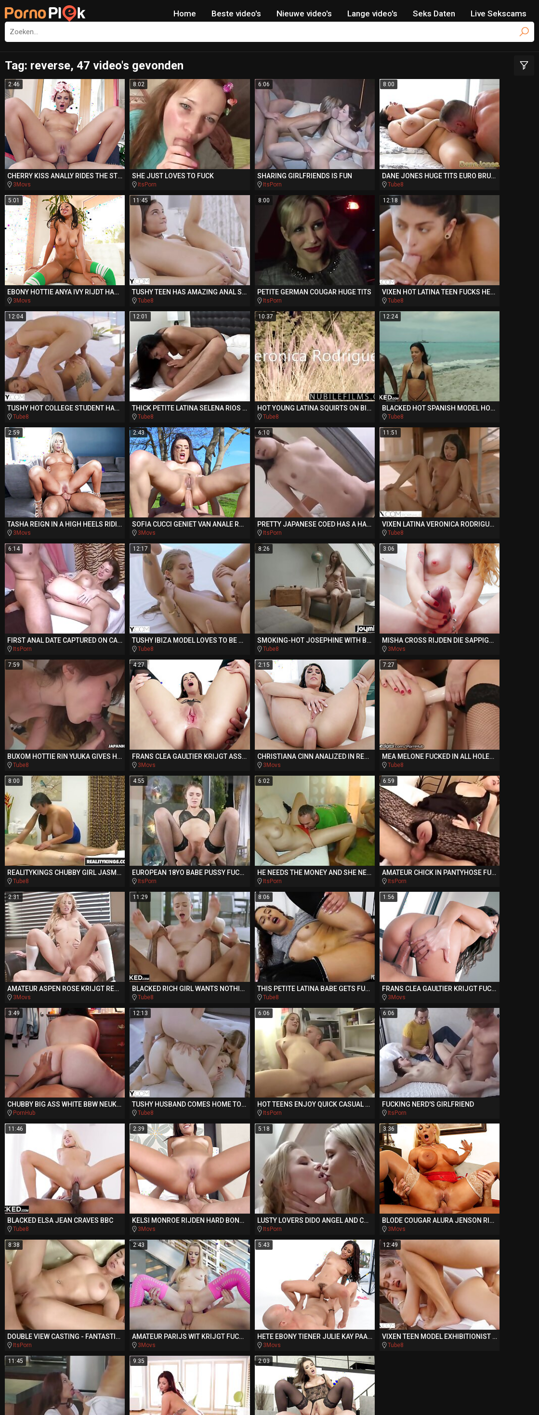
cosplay (362, 1192)
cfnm (298, 1211)
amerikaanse (42, 1228)
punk (401, 1229)
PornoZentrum (401, 1315)
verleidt (252, 1247)
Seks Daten (434, 13)
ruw (350, 1247)
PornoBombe (135, 1315)
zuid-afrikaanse (95, 1174)
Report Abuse (336, 1393)
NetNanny (259, 1393)
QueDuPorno (204, 1315)
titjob (161, 1247)
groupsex (197, 1174)
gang (469, 1229)
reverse (323, 1192)
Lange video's (372, 13)
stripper (152, 1211)
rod (328, 1211)
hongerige (258, 1211)
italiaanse (373, 1210)
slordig (240, 1174)
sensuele (236, 1192)
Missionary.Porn (471, 1297)
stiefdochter (176, 1192)
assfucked (306, 1247)
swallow (301, 1229)
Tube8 (341, 171)
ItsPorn (129, 171)
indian (353, 1174)
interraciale (356, 1229)
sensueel (431, 1174)
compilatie (111, 1247)
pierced (170, 1229)
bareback (484, 1174)
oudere (54, 1192)
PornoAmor (330, 1315)
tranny (282, 1192)
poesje (441, 1247)
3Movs (22, 171)
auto (129, 1229)
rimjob (95, 1229)
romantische (298, 1174)
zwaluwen (108, 1192)
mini (433, 1229)
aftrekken (252, 1229)
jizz (492, 1192)
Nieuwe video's (304, 13)
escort (153, 1173)
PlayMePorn (59, 1297)
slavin (389, 1174)
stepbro (479, 1211)
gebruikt (62, 1210)
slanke (406, 1192)
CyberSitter (293, 1393)
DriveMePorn (129, 1297)
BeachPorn (398, 1297)
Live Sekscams (498, 13)
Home (184, 13)
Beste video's (236, 13)
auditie (452, 1192)
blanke (511, 1228)
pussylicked (393, 1247)
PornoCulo (268, 1315)
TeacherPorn (199, 1297)
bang (213, 1229)
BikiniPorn (338, 1297)
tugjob (108, 1211)
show (42, 1174)
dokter (429, 1211)
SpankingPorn (272, 1297)
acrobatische (207, 1211)
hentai (204, 1247)
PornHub (238, 786)
